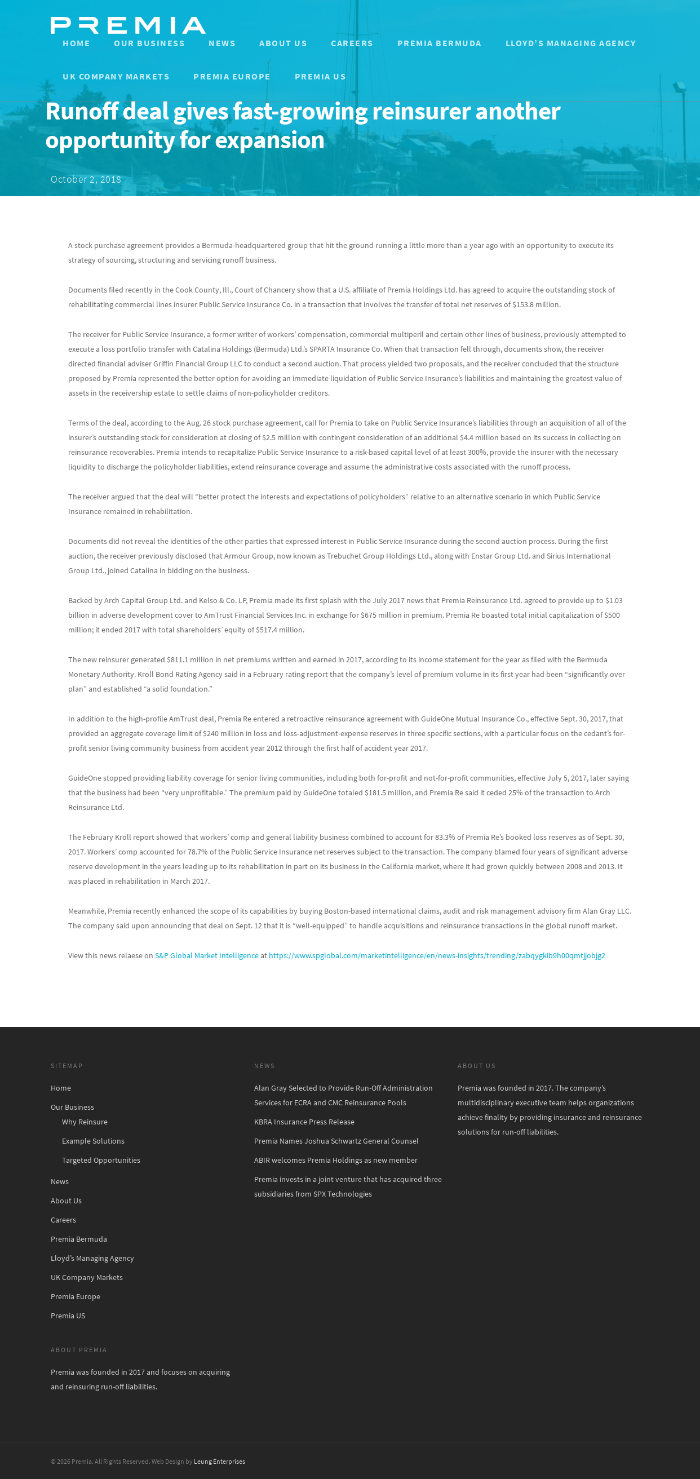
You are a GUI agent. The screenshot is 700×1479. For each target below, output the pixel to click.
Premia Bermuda (439, 42)
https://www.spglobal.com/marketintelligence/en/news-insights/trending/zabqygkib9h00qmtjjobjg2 (437, 955)
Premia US (321, 76)
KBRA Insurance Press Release (304, 1122)
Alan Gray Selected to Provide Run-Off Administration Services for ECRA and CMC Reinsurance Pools (343, 1095)
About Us (283, 42)
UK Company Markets (116, 76)
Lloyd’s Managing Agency (571, 42)
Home (76, 42)
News (222, 42)
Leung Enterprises (219, 1461)
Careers (352, 42)
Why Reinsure (85, 1122)
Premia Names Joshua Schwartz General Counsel (336, 1141)
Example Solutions (93, 1141)
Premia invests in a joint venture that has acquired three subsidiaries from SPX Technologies (348, 1186)
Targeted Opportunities (101, 1160)
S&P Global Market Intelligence (207, 955)
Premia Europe (232, 76)
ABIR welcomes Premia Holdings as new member (336, 1160)
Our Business (149, 42)
